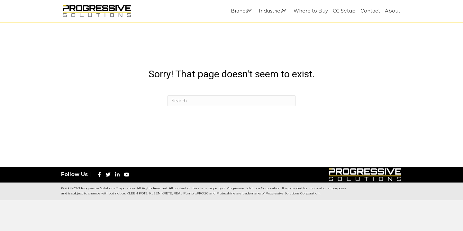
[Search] (231, 100)
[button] (249, 10)
